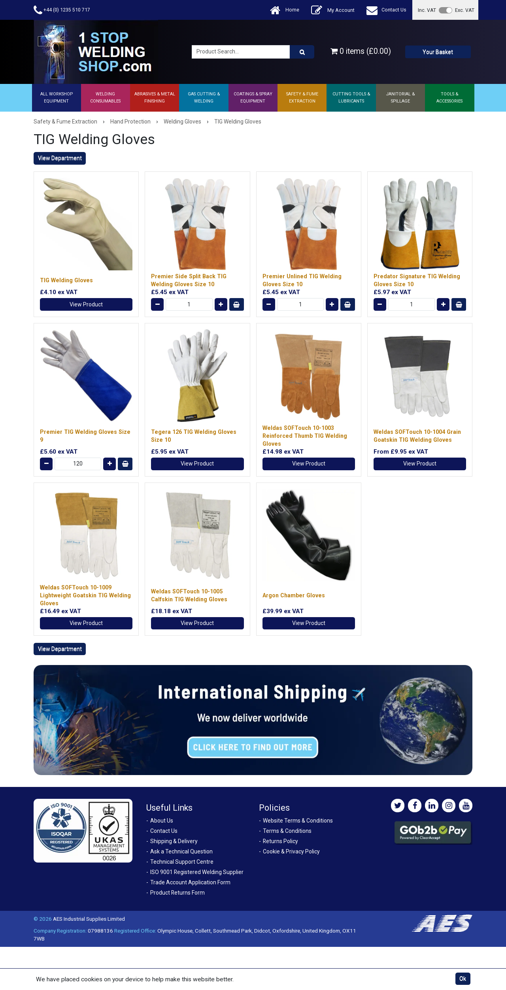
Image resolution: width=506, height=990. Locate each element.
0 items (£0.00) (360, 51)
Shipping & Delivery (174, 841)
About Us (161, 820)
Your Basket (438, 52)
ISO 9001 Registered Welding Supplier (197, 872)
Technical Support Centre (181, 862)
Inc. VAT (427, 10)
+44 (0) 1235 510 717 (62, 10)
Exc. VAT (464, 10)
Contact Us (386, 10)
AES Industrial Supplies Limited (89, 919)
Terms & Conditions (287, 831)
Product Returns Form (177, 892)
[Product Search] (302, 52)
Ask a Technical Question (181, 851)
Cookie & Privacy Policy (291, 851)
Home (284, 10)
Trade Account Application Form (190, 882)
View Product (86, 304)
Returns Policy (280, 841)
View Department (60, 158)
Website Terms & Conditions (298, 820)
